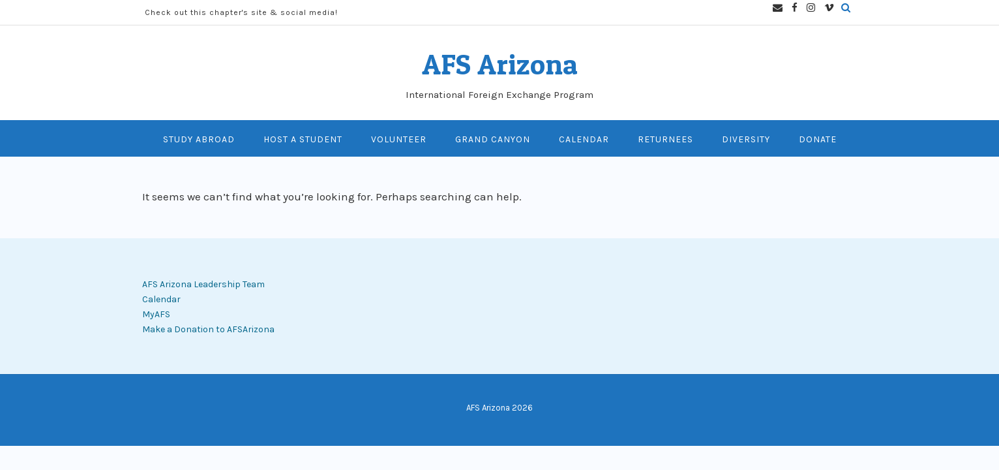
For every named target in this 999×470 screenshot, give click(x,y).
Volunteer (398, 139)
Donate (818, 139)
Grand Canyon (492, 139)
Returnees (665, 139)
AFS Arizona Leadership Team (203, 284)
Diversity (746, 139)
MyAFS (156, 314)
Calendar (584, 139)
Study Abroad (199, 139)
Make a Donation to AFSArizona (208, 329)
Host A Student (302, 139)
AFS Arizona (500, 64)
